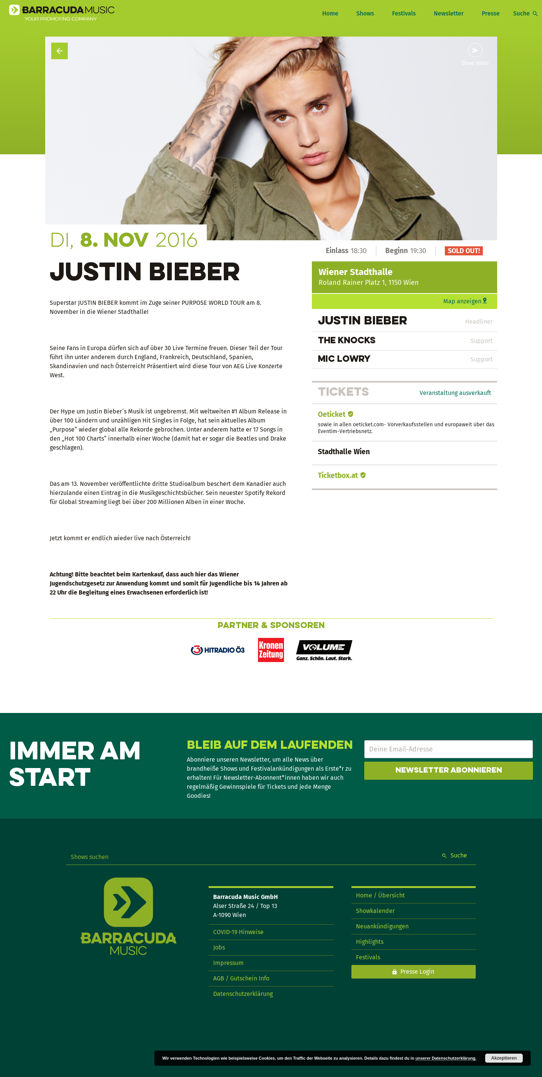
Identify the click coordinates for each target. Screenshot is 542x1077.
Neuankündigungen (382, 926)
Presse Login (417, 971)
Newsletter (449, 13)
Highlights (369, 941)
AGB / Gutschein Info (241, 978)
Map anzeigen (462, 301)
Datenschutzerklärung (243, 993)
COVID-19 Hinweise (238, 932)
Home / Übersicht (380, 895)
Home (330, 13)
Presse (491, 13)
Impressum (228, 962)
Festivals (404, 13)
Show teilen (475, 63)
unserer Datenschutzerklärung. (445, 1058)
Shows (365, 13)
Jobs (219, 947)
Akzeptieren (504, 1058)
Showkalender (375, 910)
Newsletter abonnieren (448, 771)
